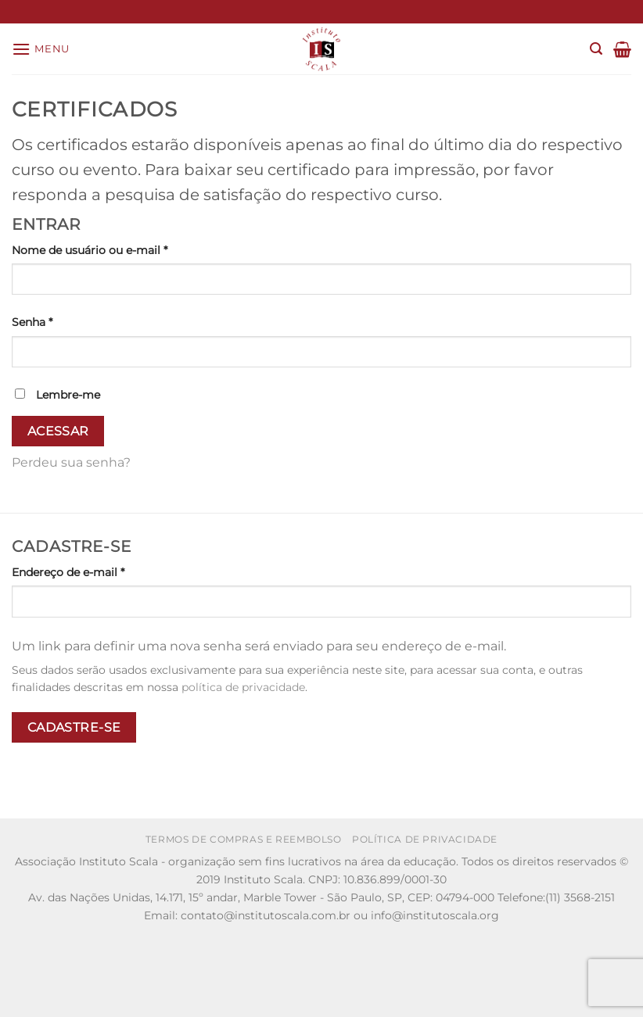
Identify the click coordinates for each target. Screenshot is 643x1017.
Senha (64, 321)
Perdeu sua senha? (71, 462)
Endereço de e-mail (100, 571)
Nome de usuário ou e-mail (122, 249)
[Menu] (41, 49)
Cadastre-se (74, 727)
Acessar (58, 431)
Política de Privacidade (425, 839)
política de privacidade (243, 687)
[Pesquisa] (596, 49)
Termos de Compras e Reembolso (243, 839)
